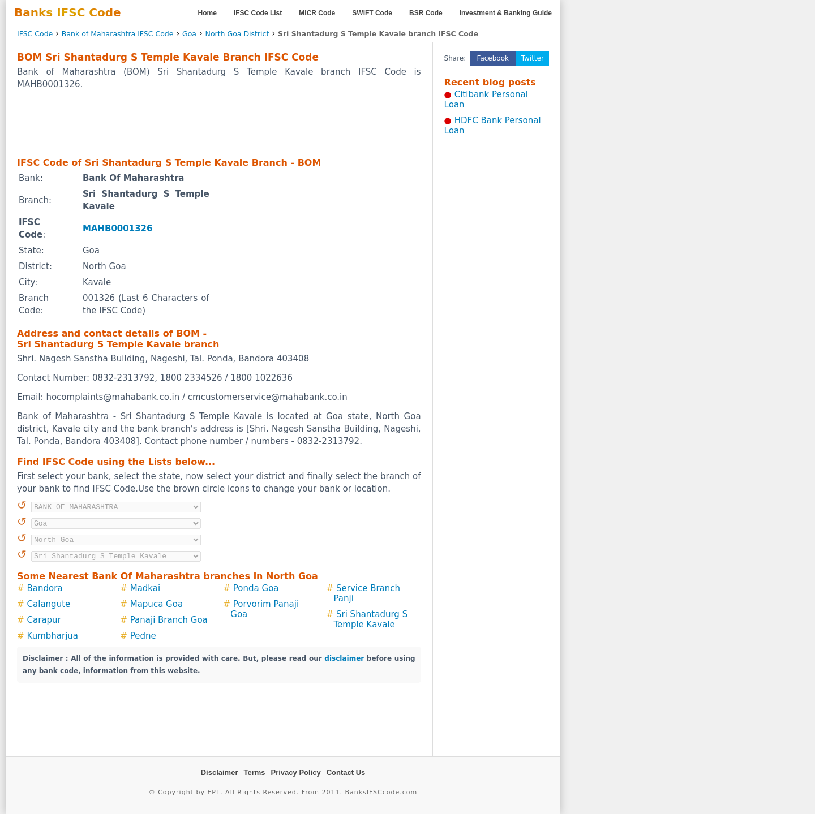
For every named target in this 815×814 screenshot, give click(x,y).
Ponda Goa (256, 588)
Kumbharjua (52, 636)
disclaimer (344, 658)
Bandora (45, 588)
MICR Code (317, 13)
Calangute (49, 604)
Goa (189, 33)
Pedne (143, 636)
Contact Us (346, 772)
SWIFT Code (372, 13)
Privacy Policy (296, 772)
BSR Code (426, 13)
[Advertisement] (219, 122)
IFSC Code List (258, 13)
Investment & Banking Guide (506, 13)
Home (207, 13)
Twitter (532, 58)
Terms (254, 772)
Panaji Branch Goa (169, 620)
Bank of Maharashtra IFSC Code (118, 33)
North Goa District (237, 33)
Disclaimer (219, 772)
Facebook (493, 58)
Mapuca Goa (156, 604)
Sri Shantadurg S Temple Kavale (370, 619)
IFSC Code (35, 33)
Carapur (44, 620)
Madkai (145, 588)
